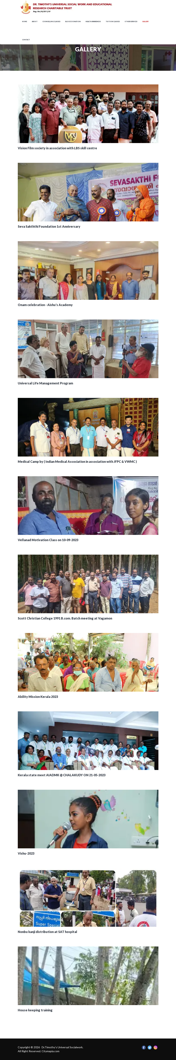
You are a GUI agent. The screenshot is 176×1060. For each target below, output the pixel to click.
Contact (26, 40)
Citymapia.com (50, 1051)
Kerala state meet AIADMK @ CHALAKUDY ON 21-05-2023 (61, 775)
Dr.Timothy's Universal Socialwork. (63, 1047)
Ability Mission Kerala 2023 (38, 696)
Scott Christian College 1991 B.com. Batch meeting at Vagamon (65, 618)
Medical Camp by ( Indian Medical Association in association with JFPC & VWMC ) (77, 461)
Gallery (145, 21)
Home (24, 21)
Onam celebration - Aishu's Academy (45, 305)
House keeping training (35, 1010)
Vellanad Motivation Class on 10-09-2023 (48, 540)
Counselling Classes (51, 21)
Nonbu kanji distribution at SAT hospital (47, 932)
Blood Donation (73, 21)
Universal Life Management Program (45, 383)
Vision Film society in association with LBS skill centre (57, 148)
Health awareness (93, 21)
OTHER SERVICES (131, 21)
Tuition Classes (113, 21)
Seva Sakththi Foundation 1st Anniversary (49, 226)
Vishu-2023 (26, 853)
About (35, 21)
